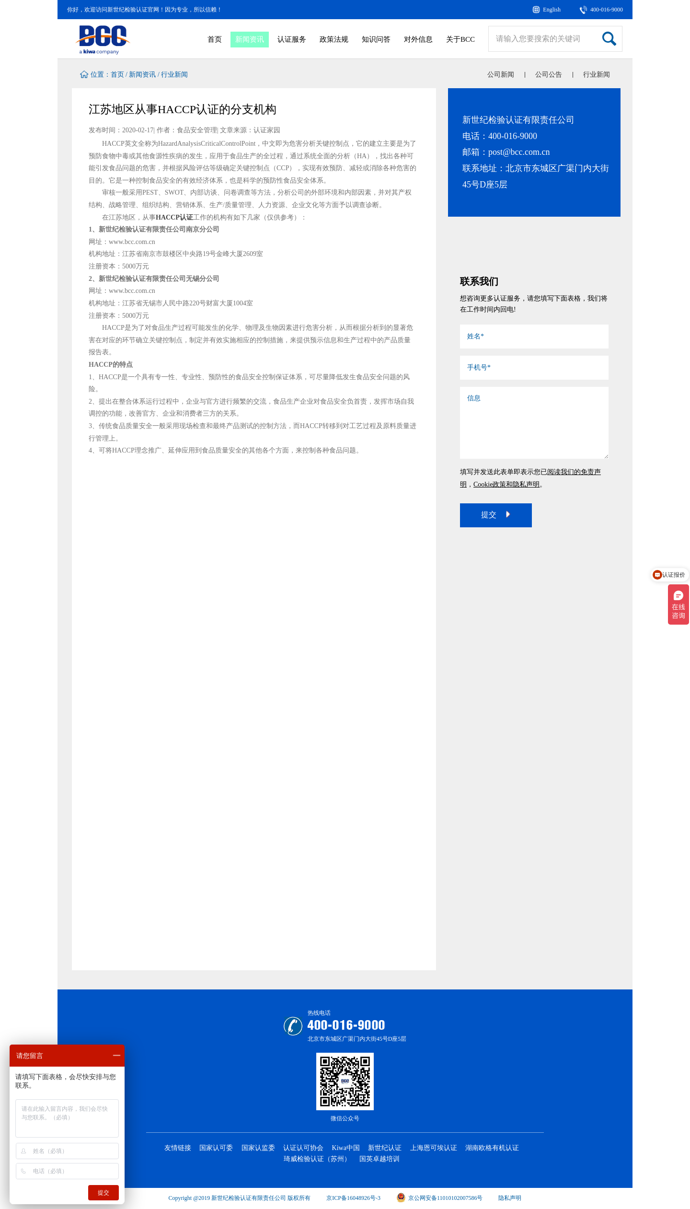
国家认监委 (258, 1147)
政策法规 (334, 39)
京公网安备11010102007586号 (439, 1198)
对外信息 (418, 39)
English (552, 9)
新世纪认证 (385, 1147)
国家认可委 (216, 1147)
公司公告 (548, 74)
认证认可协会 (303, 1147)
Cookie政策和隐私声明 (506, 484)
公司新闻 (500, 74)
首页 (214, 39)
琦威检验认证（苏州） (317, 1158)
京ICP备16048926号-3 (353, 1198)
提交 (496, 514)
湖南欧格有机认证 (492, 1147)
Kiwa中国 (346, 1147)
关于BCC (460, 39)
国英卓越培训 (379, 1158)
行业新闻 (174, 74)
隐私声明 (509, 1198)
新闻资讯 (249, 39)
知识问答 (376, 39)
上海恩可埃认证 (433, 1147)
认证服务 (291, 39)
